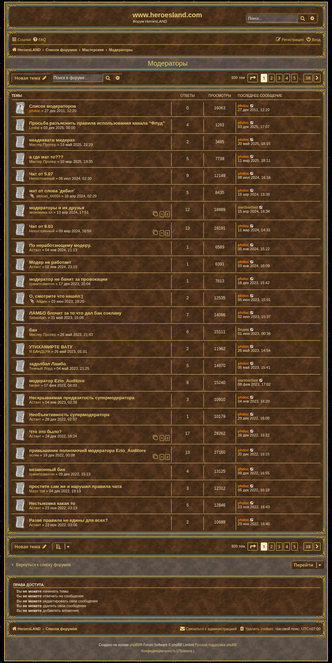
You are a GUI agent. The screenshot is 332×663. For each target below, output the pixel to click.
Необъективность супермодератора (69, 414)
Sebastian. (38, 318)
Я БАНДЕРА (39, 351)
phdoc (34, 111)
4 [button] (287, 78)
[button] (253, 78)
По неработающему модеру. (60, 245)
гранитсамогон (42, 284)
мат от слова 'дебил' (52, 190)
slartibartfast (248, 207)
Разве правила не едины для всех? (68, 520)
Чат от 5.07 (41, 173)
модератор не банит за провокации (68, 279)
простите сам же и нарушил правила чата (75, 486)
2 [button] (271, 78)
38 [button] (308, 78)
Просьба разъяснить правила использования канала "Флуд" (97, 123)
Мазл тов (37, 491)
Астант (35, 250)
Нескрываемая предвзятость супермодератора (82, 397)
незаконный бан (47, 469)
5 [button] (294, 78)
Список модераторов (52, 106)
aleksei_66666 (48, 196)
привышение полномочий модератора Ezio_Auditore (87, 450)
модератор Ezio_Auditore (56, 380)
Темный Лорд (41, 368)
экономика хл (41, 212)
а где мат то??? (46, 156)
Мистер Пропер (42, 145)
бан (33, 330)
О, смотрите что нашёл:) (56, 296)
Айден (41, 301)
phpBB (135, 645)
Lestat (34, 128)
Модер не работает (50, 262)
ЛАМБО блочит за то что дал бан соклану (75, 313)
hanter (34, 385)
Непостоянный (42, 178)
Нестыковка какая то (52, 503)
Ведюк (243, 329)
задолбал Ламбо (47, 363)
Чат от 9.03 (41, 226)
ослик (34, 455)
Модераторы (168, 63)
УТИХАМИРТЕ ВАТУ (51, 346)
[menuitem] (39, 40)
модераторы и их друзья (56, 207)
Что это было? (45, 431)
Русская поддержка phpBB (216, 645)
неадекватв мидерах (52, 140)
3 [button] (279, 78)
